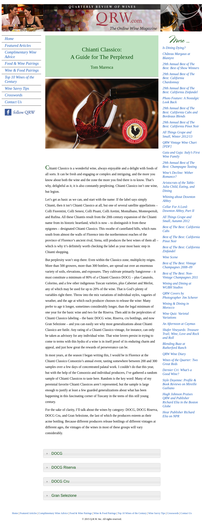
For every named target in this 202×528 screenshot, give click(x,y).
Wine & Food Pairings (22, 70)
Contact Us (13, 102)
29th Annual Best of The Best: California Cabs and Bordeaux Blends (180, 112)
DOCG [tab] (53, 453)
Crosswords (13, 95)
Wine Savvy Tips (17, 88)
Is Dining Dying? (174, 48)
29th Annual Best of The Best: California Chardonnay (179, 78)
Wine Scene (170, 257)
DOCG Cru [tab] (57, 481)
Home (9, 39)
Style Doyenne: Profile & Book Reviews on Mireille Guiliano (180, 384)
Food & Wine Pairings (22, 63)
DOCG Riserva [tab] (60, 467)
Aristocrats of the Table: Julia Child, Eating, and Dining (179, 186)
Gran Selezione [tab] (61, 495)
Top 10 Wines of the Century (19, 79)
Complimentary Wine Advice (20, 54)
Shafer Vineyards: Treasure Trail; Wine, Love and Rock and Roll (181, 333)
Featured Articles (18, 45)
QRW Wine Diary (174, 354)
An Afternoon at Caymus (179, 323)
